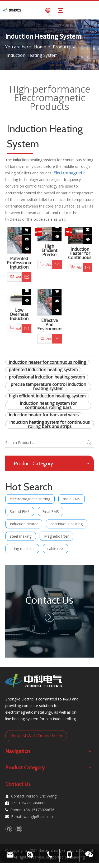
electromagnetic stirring (30, 498)
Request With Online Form (36, 736)
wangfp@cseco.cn (38, 816)
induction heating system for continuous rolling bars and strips (49, 424)
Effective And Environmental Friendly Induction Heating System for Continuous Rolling (49, 324)
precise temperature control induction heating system (48, 386)
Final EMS (50, 511)
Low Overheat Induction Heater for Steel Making (19, 314)
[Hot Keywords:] (89, 442)
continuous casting (66, 523)
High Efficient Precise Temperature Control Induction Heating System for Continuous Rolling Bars (49, 250)
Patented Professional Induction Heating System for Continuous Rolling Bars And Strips (19, 263)
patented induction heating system (43, 369)
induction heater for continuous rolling (47, 362)
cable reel (55, 548)
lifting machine (22, 548)
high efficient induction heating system (47, 395)
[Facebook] (8, 828)
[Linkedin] (18, 828)
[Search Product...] (44, 442)
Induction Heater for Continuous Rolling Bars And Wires (80, 253)
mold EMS (71, 498)
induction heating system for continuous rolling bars (48, 405)
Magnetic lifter (56, 536)
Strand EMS (20, 511)
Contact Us (49, 600)
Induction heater (24, 523)
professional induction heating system (47, 377)
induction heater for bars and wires (44, 414)
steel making (20, 536)
